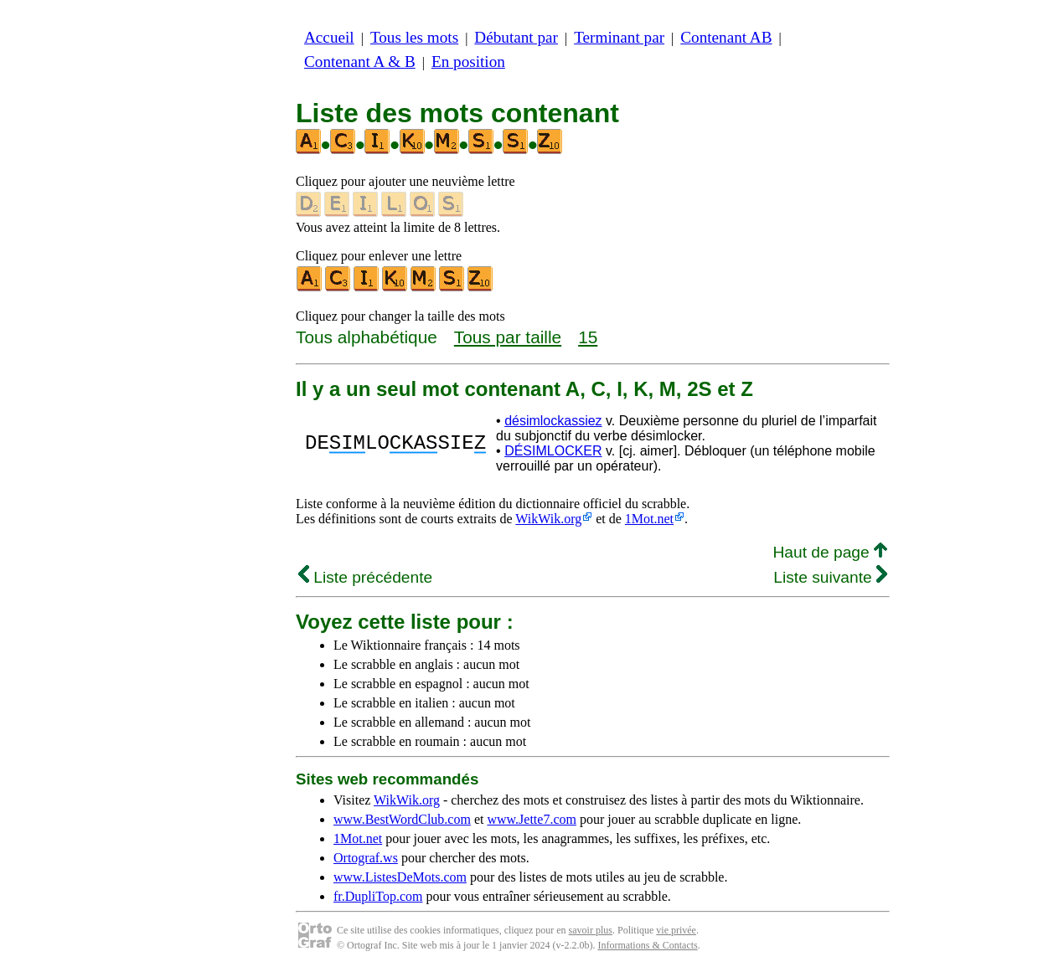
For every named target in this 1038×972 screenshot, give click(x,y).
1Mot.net (649, 519)
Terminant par (619, 37)
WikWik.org (548, 519)
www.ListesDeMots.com (400, 877)
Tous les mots (414, 37)
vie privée (676, 930)
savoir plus (590, 930)
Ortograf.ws (365, 858)
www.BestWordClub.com (402, 819)
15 (587, 337)
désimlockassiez (553, 421)
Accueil (329, 37)
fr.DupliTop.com (377, 896)
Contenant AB (726, 37)
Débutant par (516, 37)
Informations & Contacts (647, 945)
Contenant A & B (360, 61)
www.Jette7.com (531, 819)
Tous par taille (507, 337)
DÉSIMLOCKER (553, 451)
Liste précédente (365, 577)
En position (468, 61)
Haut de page (829, 552)
